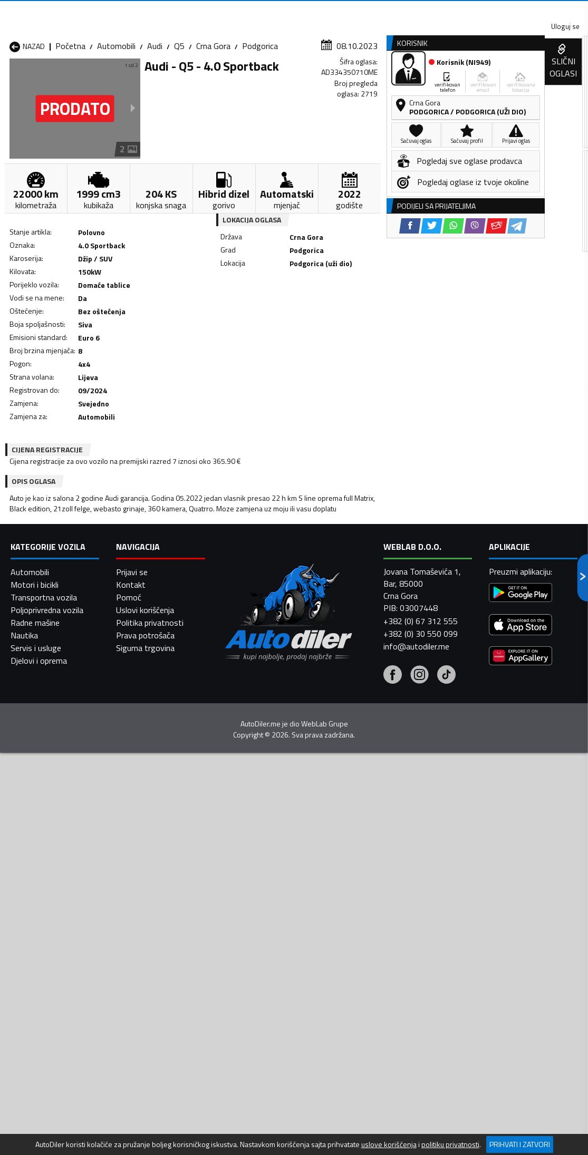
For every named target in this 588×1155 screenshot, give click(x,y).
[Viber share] (339, 322)
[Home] (9, 81)
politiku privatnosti (450, 1144)
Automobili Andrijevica (48, 914)
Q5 (179, 102)
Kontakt (457, 10)
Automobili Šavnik (144, 977)
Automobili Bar (138, 914)
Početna (70, 102)
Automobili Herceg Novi (51, 939)
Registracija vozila (476, 80)
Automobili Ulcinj (38, 977)
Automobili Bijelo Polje (357, 914)
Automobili (116, 102)
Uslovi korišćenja (145, 1131)
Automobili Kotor (246, 939)
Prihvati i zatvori (519, 1144)
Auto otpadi (318, 80)
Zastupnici (254, 80)
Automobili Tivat (348, 964)
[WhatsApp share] (317, 322)
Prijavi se (132, 1094)
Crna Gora (213, 102)
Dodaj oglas (557, 80)
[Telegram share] (381, 322)
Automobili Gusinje (351, 926)
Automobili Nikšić (39, 952)
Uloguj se (514, 10)
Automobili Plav (243, 952)
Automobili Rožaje (247, 964)
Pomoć (128, 1119)
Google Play (201, 10)
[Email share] (361, 322)
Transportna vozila (44, 1119)
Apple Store (271, 10)
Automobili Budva (40, 926)
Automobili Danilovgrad (256, 926)
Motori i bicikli (35, 1106)
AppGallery (338, 10)
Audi (154, 102)
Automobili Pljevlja (350, 952)
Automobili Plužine (42, 964)
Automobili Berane (248, 914)
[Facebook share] (274, 322)
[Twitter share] (296, 322)
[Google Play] (520, 1116)
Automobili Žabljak (247, 977)
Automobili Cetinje (144, 926)
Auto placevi (190, 80)
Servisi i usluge (391, 80)
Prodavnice (122, 80)
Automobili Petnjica (146, 952)
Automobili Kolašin (145, 939)
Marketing (400, 10)
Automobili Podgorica (150, 964)
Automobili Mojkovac (355, 939)
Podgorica (260, 102)
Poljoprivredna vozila (47, 1131)
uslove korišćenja (389, 1144)
